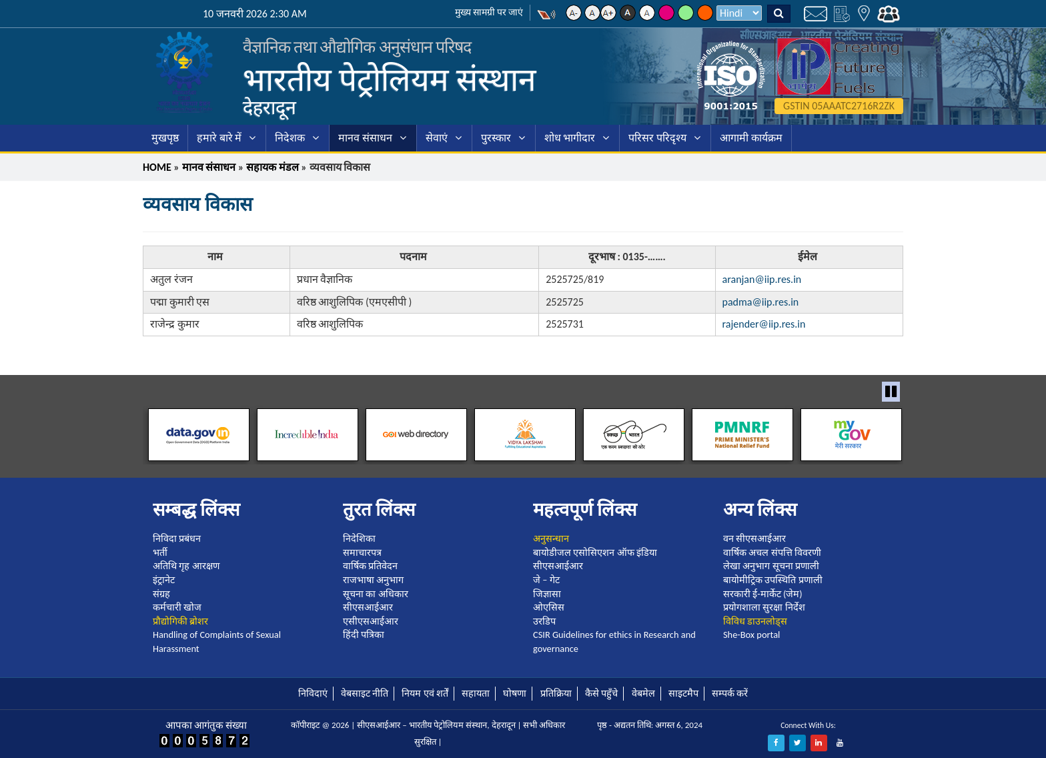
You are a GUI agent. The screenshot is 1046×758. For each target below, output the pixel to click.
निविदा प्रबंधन (177, 538)
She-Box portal (751, 635)
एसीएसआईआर (370, 621)
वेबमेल (643, 693)
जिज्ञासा (547, 594)
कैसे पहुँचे (601, 693)
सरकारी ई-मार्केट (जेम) (763, 594)
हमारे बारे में (219, 137)
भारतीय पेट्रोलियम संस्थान (389, 79)
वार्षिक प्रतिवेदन (370, 566)
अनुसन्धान (551, 538)
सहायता (476, 693)
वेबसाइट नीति (364, 693)
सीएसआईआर (368, 607)
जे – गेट (546, 580)
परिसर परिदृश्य (657, 137)
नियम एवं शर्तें (425, 693)
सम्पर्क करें (730, 693)
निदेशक (290, 137)
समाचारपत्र (362, 552)
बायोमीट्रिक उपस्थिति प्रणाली (773, 580)
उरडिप (544, 621)
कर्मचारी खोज (177, 607)
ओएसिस (548, 607)
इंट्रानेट (164, 580)
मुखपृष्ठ (165, 137)
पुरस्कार (496, 137)
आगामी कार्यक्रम (751, 137)
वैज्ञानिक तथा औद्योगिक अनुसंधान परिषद (357, 47)
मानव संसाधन (365, 137)
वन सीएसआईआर (754, 538)
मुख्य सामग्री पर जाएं (489, 12)
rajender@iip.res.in (764, 324)
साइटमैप (683, 693)
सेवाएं (437, 137)
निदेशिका (359, 538)
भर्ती (160, 552)
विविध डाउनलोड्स (755, 621)
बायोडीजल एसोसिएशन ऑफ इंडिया (595, 552)
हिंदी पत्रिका (363, 635)
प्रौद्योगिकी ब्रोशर (180, 621)
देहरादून (269, 107)
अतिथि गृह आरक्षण (186, 566)
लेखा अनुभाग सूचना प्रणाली (771, 566)
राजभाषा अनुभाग (373, 580)
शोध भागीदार (570, 137)
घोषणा (514, 693)
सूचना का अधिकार (375, 594)
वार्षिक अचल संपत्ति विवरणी (772, 552)
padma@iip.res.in (760, 302)
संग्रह (161, 594)
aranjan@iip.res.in (762, 279)
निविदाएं (313, 693)
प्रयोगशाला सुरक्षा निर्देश (764, 607)
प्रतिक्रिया (556, 693)
